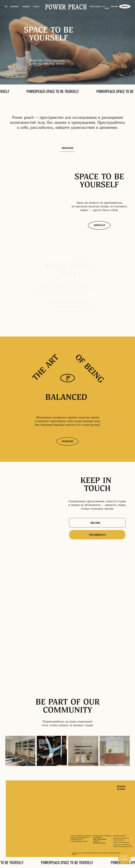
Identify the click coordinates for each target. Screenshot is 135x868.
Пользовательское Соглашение (121, 839)
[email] (97, 522)
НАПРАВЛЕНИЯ (26, 7)
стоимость (36, 7)
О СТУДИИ (107, 7)
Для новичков (15, 7)
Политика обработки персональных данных (122, 845)
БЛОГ (6, 7)
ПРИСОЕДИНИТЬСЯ (97, 534)
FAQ (103, 7)
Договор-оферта (119, 836)
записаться (124, 6)
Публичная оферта (121, 842)
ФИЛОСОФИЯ (114, 7)
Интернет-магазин (95, 7)
